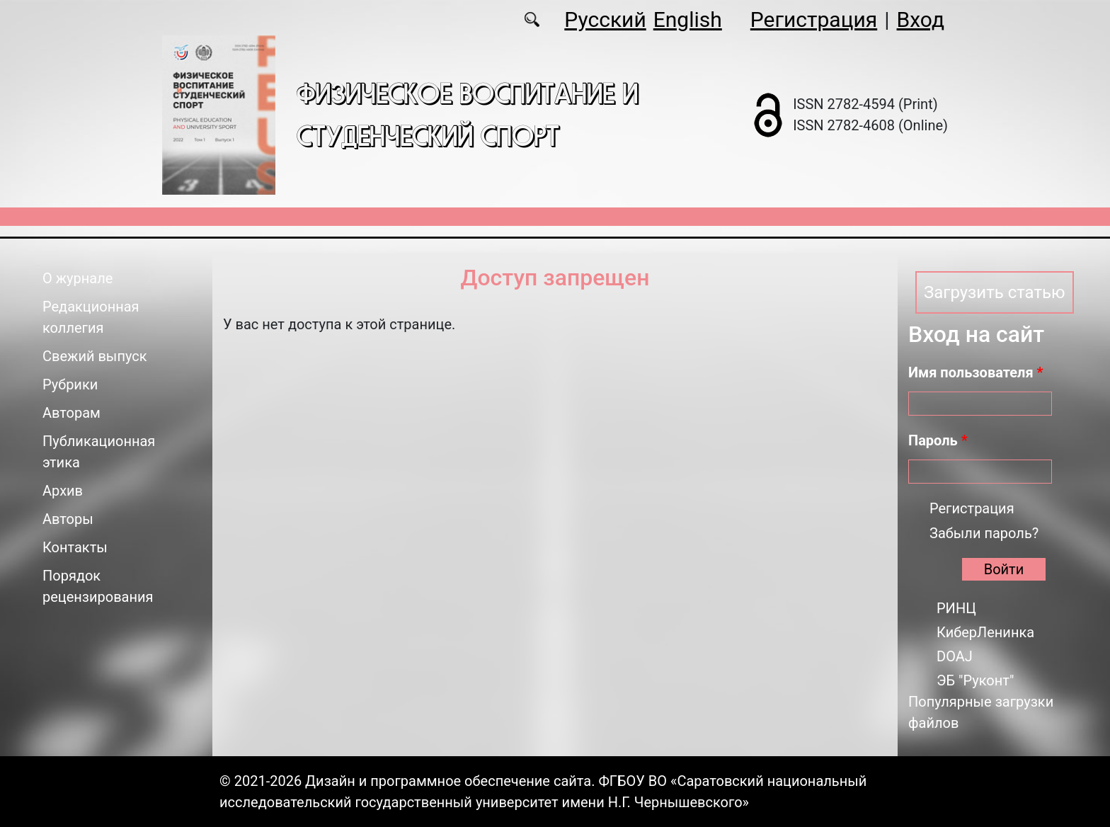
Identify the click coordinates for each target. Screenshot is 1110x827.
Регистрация (813, 19)
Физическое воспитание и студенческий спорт (467, 114)
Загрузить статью (994, 292)
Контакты (75, 547)
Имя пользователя (975, 372)
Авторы (67, 519)
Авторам (71, 412)
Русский (605, 19)
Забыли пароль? (984, 533)
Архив (62, 490)
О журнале (77, 278)
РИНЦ (956, 608)
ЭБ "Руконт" (975, 680)
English (687, 19)
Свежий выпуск (94, 356)
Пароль (938, 440)
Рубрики (70, 384)
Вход (920, 19)
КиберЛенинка (985, 632)
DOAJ (955, 656)
